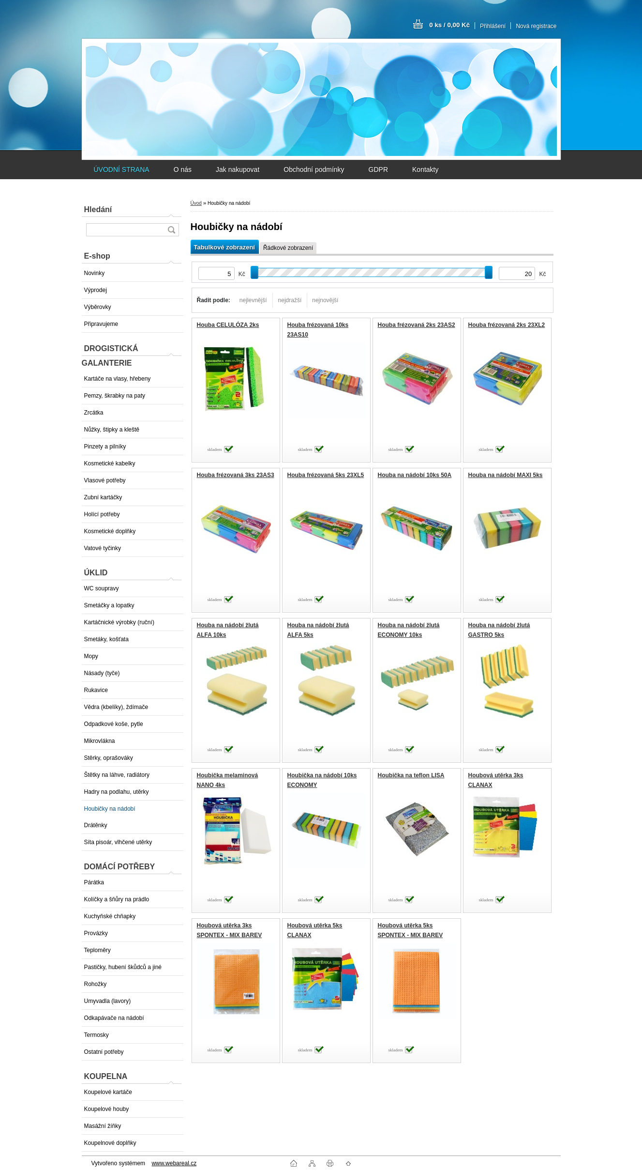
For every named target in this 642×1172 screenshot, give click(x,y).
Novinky (94, 273)
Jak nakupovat (237, 169)
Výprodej (95, 290)
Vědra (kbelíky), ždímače (116, 707)
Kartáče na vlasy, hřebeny (117, 378)
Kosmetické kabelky (109, 463)
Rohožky (95, 984)
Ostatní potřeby (104, 1052)
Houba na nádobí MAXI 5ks (505, 475)
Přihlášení (493, 26)
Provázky (96, 933)
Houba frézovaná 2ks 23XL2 (506, 325)
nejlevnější (253, 300)
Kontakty (425, 169)
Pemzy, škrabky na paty (115, 395)
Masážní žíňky (102, 1126)
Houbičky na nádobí (109, 808)
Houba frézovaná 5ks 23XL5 (325, 475)
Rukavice (96, 690)
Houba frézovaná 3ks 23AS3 (235, 475)
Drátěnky (95, 825)
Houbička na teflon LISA (411, 775)
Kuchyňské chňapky (110, 916)
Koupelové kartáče (108, 1092)
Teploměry (97, 950)
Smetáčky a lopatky (109, 605)
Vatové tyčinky (102, 548)
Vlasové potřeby (105, 480)
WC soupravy (101, 588)
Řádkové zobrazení (288, 248)
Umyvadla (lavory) (107, 1001)
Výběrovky (97, 307)
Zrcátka (94, 412)
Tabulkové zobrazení (224, 247)
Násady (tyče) (102, 673)
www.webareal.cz (173, 1163)
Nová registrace (536, 26)
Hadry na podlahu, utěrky (116, 791)
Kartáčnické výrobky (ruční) (119, 622)
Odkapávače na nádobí (114, 1018)
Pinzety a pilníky (105, 446)
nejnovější (325, 300)
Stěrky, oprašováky (108, 758)
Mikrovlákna (99, 741)
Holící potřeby (102, 514)
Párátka (94, 882)
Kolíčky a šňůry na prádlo (116, 899)
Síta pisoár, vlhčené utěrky (118, 842)
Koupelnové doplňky (110, 1143)
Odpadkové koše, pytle (113, 724)
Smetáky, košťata (106, 639)
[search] (171, 230)
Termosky (96, 1035)
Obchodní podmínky (314, 169)
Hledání (98, 209)
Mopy (91, 656)
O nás (183, 169)
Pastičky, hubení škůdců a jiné (123, 967)
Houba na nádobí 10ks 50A (415, 475)
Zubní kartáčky (103, 497)
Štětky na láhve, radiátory (116, 774)
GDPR (378, 169)
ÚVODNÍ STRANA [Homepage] (121, 169)
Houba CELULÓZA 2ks (228, 325)
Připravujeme (101, 324)
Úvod (196, 203)
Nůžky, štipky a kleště (111, 429)
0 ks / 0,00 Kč (449, 25)
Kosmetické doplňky (110, 531)
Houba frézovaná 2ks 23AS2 (416, 325)
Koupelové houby (106, 1109)
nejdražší (290, 300)
